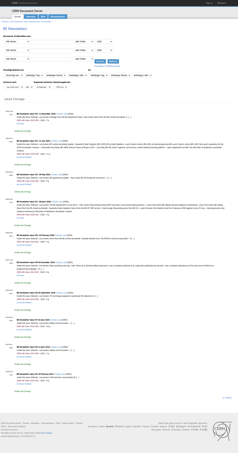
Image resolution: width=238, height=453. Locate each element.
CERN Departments (16, 22)
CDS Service (18, 433)
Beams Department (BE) (32, 22)
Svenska (185, 429)
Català (102, 426)
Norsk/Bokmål (194, 426)
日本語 (171, 426)
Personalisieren (58, 16)
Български (93, 426)
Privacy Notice (68, 423)
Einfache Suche (113, 66)
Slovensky (176, 429)
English (128, 426)
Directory (221, 3)
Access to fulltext (24, 157)
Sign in (209, 3)
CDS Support (47, 433)
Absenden (31, 16)
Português (156, 429)
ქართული (181, 426)
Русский (166, 429)
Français (146, 426)
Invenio (14, 429)
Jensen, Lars (62, 113)
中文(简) (194, 429)
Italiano (163, 426)
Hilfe (43, 16)
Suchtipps (99, 66)
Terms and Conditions (17, 426)
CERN (25, 3)
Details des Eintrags (22, 131)
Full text (20, 123)
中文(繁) (203, 429)
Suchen (17, 16)
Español (137, 426)
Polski (204, 426)
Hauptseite (5, 22)
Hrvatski (155, 426)
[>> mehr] (227, 397)
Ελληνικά (119, 426)
